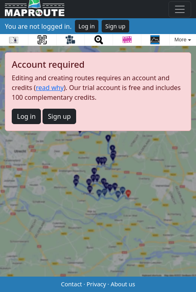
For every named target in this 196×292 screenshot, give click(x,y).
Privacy (96, 284)
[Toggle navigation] (179, 9)
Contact (71, 284)
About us (123, 284)
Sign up (115, 26)
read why (50, 87)
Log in (87, 26)
